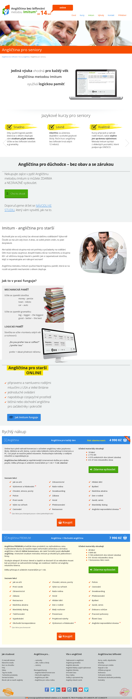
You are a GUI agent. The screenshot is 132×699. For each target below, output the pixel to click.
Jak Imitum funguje (27, 417)
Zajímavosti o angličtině (75, 660)
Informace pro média (105, 665)
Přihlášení (122, 15)
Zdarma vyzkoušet (102, 469)
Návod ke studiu (8, 663)
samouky (38, 660)
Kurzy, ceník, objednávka (107, 660)
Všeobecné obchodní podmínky (109, 677)
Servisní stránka (8, 677)
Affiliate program (104, 670)
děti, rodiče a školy (42, 663)
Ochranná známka (105, 675)
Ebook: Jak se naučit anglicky (12, 680)
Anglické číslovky (72, 670)
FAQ (3, 668)
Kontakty (101, 680)
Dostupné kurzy (40, 670)
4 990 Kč (113, 440)
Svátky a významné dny (74, 677)
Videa (4, 670)
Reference (101, 672)
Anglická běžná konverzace (45, 672)
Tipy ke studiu (7, 672)
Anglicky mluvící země (74, 680)
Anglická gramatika (73, 663)
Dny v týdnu (70, 675)
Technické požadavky (10, 675)
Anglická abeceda (72, 665)
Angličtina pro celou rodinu (45, 680)
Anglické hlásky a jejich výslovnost (78, 668)
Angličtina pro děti (41, 677)
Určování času (71, 672)
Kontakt (111, 15)
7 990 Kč (113, 538)
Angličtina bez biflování (10, 57)
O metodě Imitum (8, 660)
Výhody (101, 15)
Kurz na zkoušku (8, 665)
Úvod (74, 15)
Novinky (101, 663)
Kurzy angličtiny (24, 57)
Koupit (65, 522)
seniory (38, 665)
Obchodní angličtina (42, 675)
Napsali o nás (103, 668)
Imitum (91, 15)
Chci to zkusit (15, 193)
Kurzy (82, 15)
